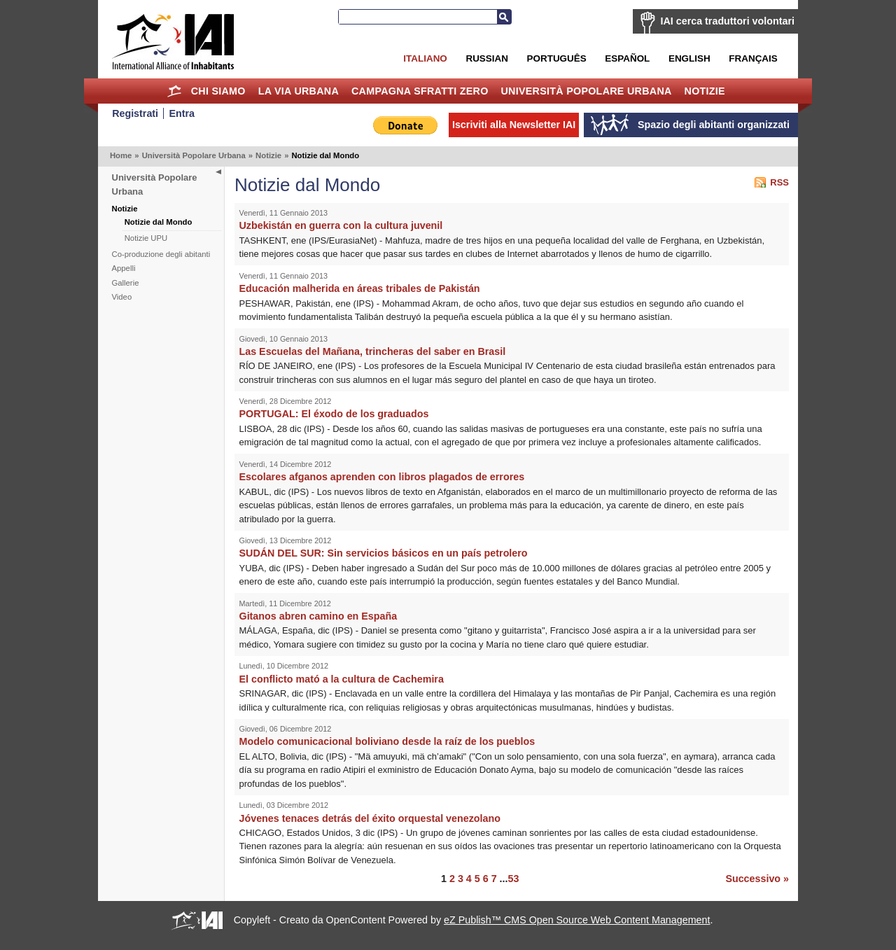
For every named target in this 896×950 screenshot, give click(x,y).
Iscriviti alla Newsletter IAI (513, 124)
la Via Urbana (298, 91)
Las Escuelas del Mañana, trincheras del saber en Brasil (372, 351)
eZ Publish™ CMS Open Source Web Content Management (577, 919)
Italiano (425, 58)
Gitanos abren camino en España (318, 616)
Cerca (504, 17)
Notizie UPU (146, 238)
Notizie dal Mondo (158, 222)
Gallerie (125, 283)
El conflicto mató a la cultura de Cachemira (341, 679)
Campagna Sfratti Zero (420, 91)
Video (122, 297)
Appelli (124, 268)
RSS (779, 182)
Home (174, 91)
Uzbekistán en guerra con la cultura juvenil (341, 225)
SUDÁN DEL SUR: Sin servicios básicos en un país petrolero (383, 553)
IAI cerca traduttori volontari (727, 21)
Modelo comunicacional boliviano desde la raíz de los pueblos (387, 741)
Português (557, 58)
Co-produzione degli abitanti (161, 254)
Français (753, 58)
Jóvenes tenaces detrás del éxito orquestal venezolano (369, 818)
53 (513, 878)
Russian (486, 58)
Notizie (705, 91)
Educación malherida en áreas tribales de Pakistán (359, 288)
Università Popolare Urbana (585, 91)
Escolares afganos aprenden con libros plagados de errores (382, 476)
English (689, 58)
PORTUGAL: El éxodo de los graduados (334, 413)
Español (627, 58)
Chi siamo (218, 91)
